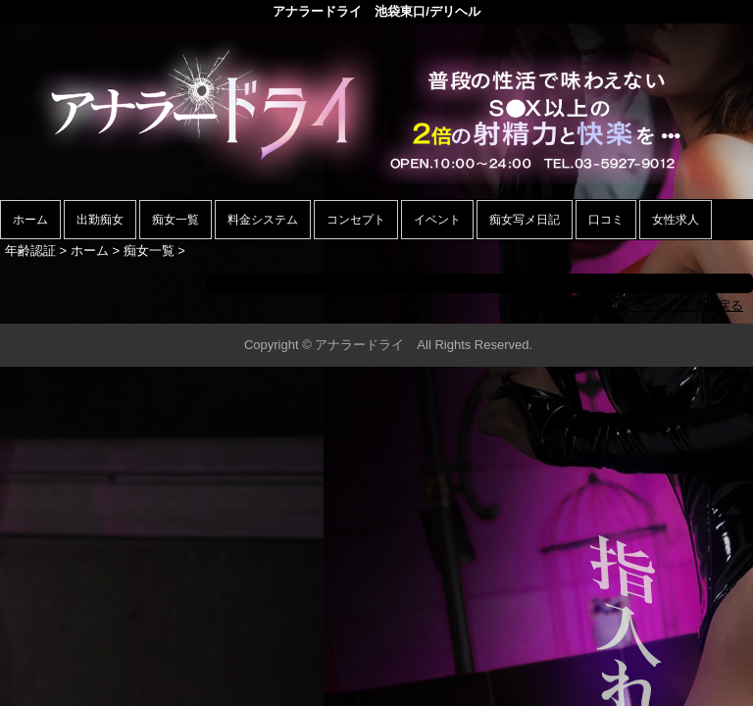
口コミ (606, 220)
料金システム (262, 220)
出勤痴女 (100, 220)
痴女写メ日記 (524, 220)
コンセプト (355, 220)
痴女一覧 (175, 220)
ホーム (30, 220)
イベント (437, 220)
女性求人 (675, 220)
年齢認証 (30, 250)
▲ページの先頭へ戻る (679, 305)
